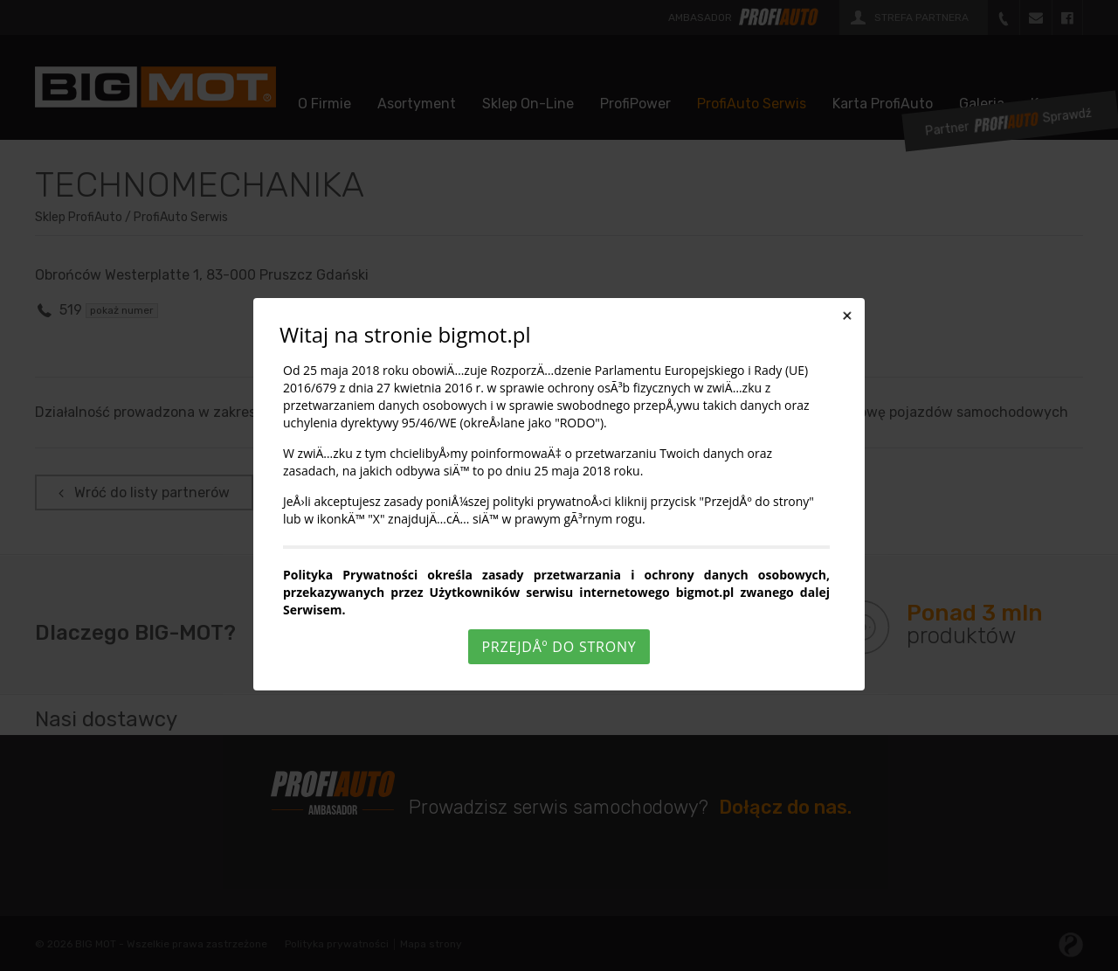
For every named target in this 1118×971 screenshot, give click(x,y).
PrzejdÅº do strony (558, 646)
